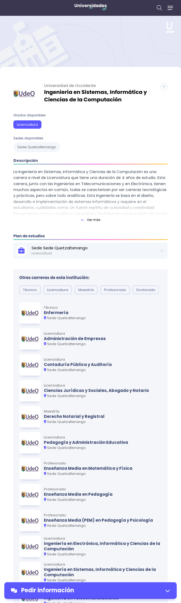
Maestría (86, 289)
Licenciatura (27, 124)
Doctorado (145, 289)
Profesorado (115, 289)
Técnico (30, 289)
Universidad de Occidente (70, 85)
